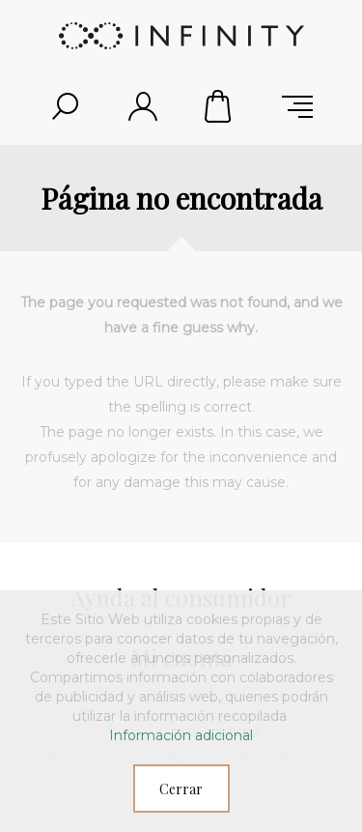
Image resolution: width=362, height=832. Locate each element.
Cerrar (181, 789)
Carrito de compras (220, 106)
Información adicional (181, 735)
